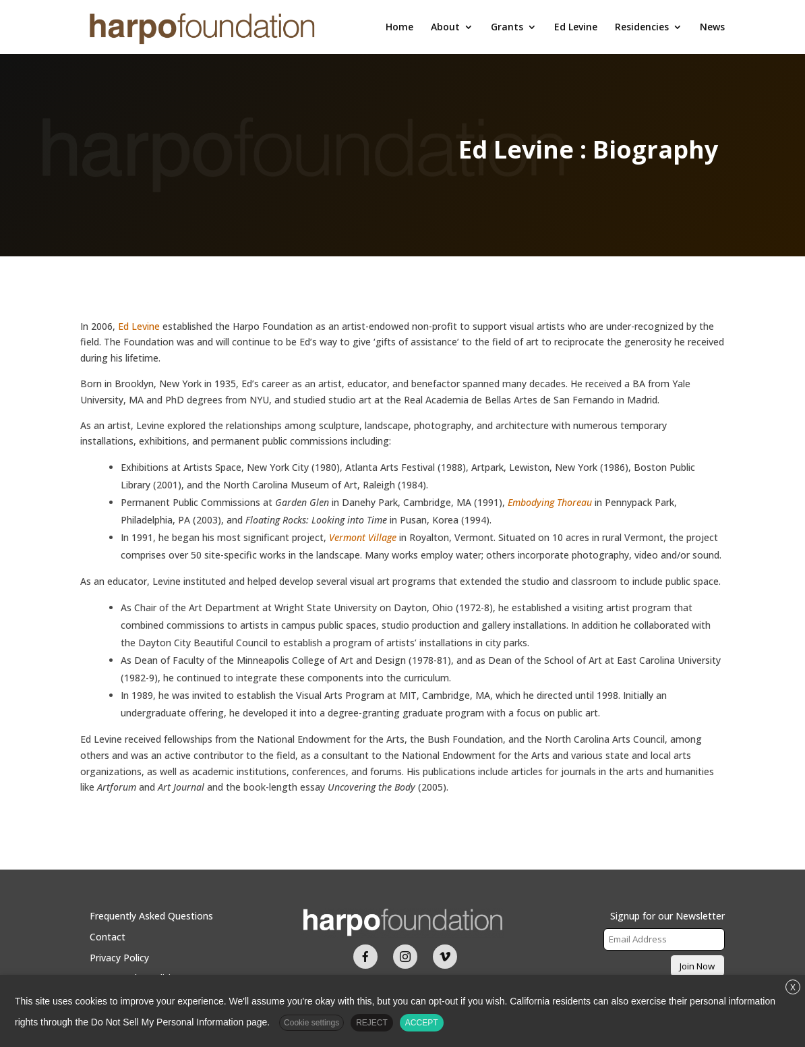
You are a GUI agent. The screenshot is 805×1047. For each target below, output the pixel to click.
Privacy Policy (119, 957)
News (712, 27)
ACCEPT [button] (421, 1022)
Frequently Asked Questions (151, 915)
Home (399, 27)
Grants (507, 27)
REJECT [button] (372, 1022)
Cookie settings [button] (311, 1022)
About (445, 27)
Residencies (642, 27)
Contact (107, 936)
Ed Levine (575, 27)
